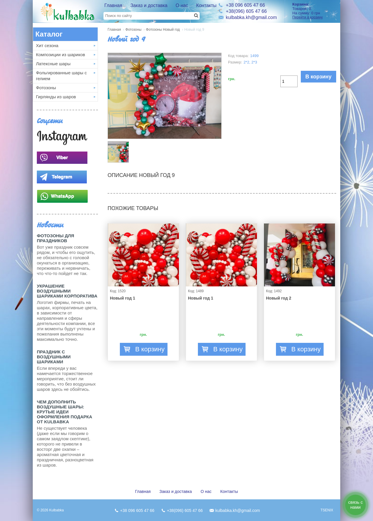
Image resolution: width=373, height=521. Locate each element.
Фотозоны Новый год (163, 29)
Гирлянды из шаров (56, 96)
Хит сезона (47, 45)
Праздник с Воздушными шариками (54, 356)
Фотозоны (46, 87)
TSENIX (326, 510)
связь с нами (355, 505)
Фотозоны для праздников (55, 238)
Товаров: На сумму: (314, 10)
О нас (182, 5)
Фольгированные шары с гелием (61, 75)
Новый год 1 (122, 298)
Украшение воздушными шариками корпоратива (67, 290)
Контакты (206, 5)
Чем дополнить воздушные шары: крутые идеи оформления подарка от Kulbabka (64, 411)
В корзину (318, 77)
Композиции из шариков (60, 54)
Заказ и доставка (148, 5)
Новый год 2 (278, 298)
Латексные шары (53, 63)
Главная (113, 5)
